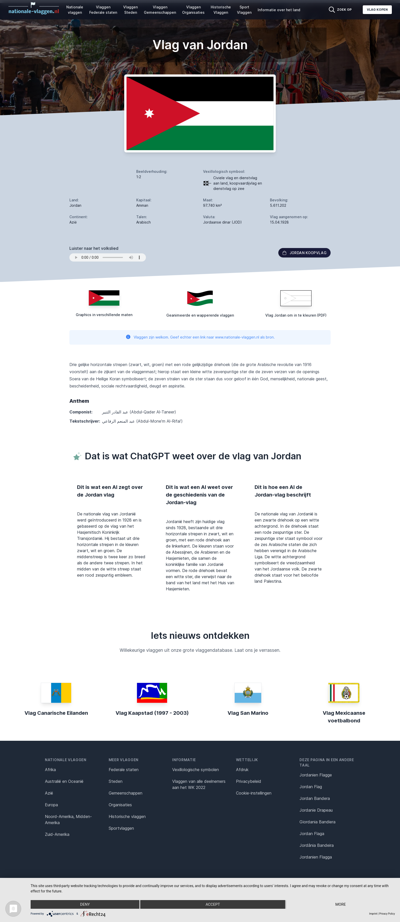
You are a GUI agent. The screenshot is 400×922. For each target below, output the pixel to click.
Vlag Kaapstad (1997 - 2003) (152, 713)
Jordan (75, 205)
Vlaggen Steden (130, 10)
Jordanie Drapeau (316, 810)
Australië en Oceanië (64, 781)
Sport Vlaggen (244, 10)
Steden (115, 781)
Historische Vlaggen (221, 10)
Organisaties (120, 804)
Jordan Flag (310, 786)
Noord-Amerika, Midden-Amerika (68, 819)
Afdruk (242, 769)
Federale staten (124, 769)
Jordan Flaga (311, 833)
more (340, 904)
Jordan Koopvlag (304, 253)
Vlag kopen (377, 9)
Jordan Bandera (314, 798)
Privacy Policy (387, 913)
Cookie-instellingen (253, 793)
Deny (85, 904)
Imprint (373, 913)
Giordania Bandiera (317, 821)
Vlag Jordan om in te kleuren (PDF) (296, 315)
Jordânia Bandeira (316, 845)
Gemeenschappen (125, 793)
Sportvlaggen (121, 828)
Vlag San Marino (248, 713)
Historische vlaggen (127, 816)
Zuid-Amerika (57, 834)
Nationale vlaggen (74, 10)
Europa (51, 804)
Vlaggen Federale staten (103, 10)
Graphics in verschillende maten (104, 315)
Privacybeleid (248, 781)
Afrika (50, 769)
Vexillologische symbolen (195, 769)
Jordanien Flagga (315, 857)
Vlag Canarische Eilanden (56, 713)
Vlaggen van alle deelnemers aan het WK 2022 (199, 784)
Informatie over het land (279, 10)
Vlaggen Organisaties (193, 10)
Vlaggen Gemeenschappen (160, 10)
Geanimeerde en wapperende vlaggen (200, 315)
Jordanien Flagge (315, 774)
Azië (49, 793)
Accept (213, 904)
